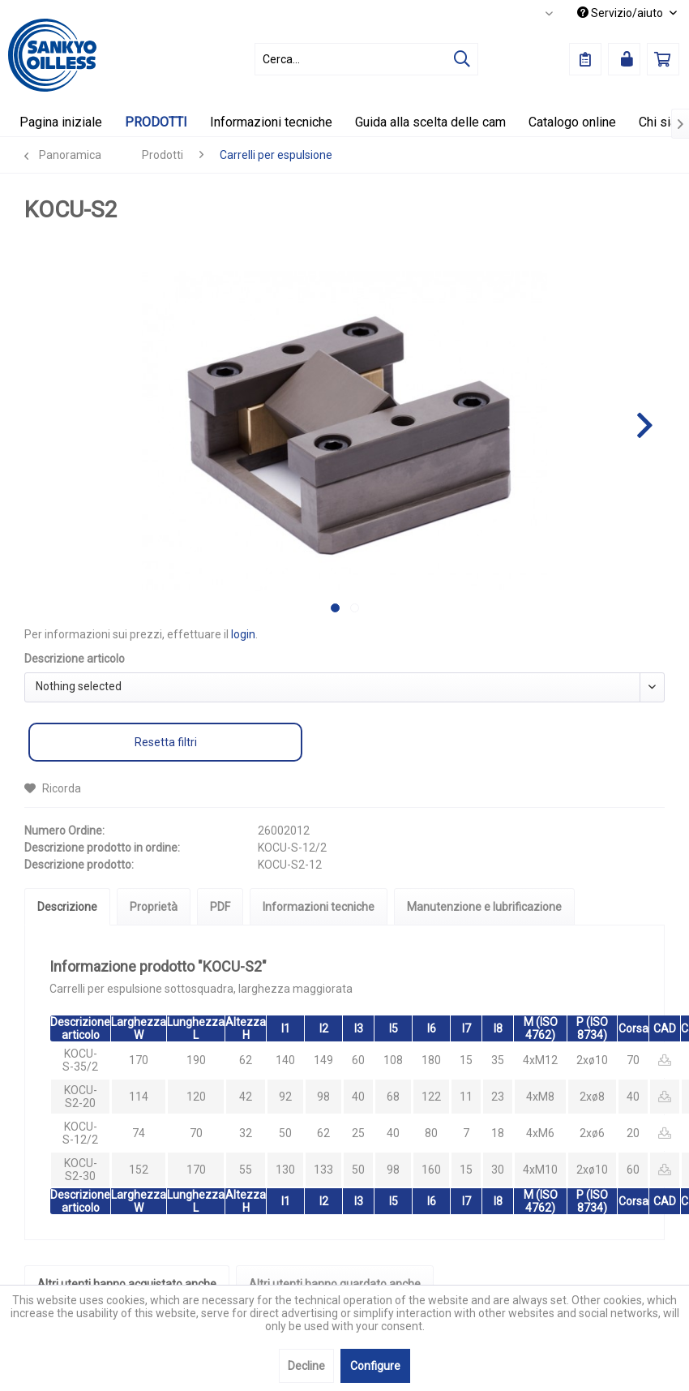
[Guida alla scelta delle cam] (430, 122)
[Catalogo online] (572, 122)
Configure (375, 1365)
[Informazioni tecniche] (271, 122)
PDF (220, 906)
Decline (306, 1365)
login (243, 634)
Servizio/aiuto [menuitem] (621, 12)
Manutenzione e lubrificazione (484, 906)
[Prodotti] (156, 122)
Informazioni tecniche (318, 906)
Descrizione (67, 906)
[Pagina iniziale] (60, 122)
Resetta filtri (166, 742)
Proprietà (154, 906)
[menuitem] (366, 59)
